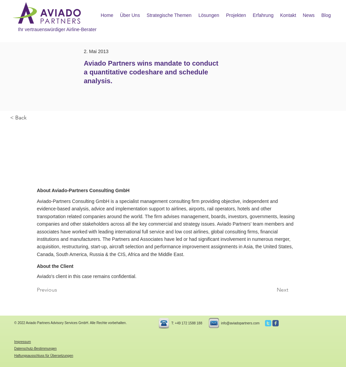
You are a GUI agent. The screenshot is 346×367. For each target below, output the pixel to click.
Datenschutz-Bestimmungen (35, 348)
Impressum (22, 342)
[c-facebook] (275, 323)
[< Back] (32, 118)
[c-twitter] (268, 323)
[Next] (271, 290)
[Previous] (59, 290)
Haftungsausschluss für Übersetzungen (43, 356)
